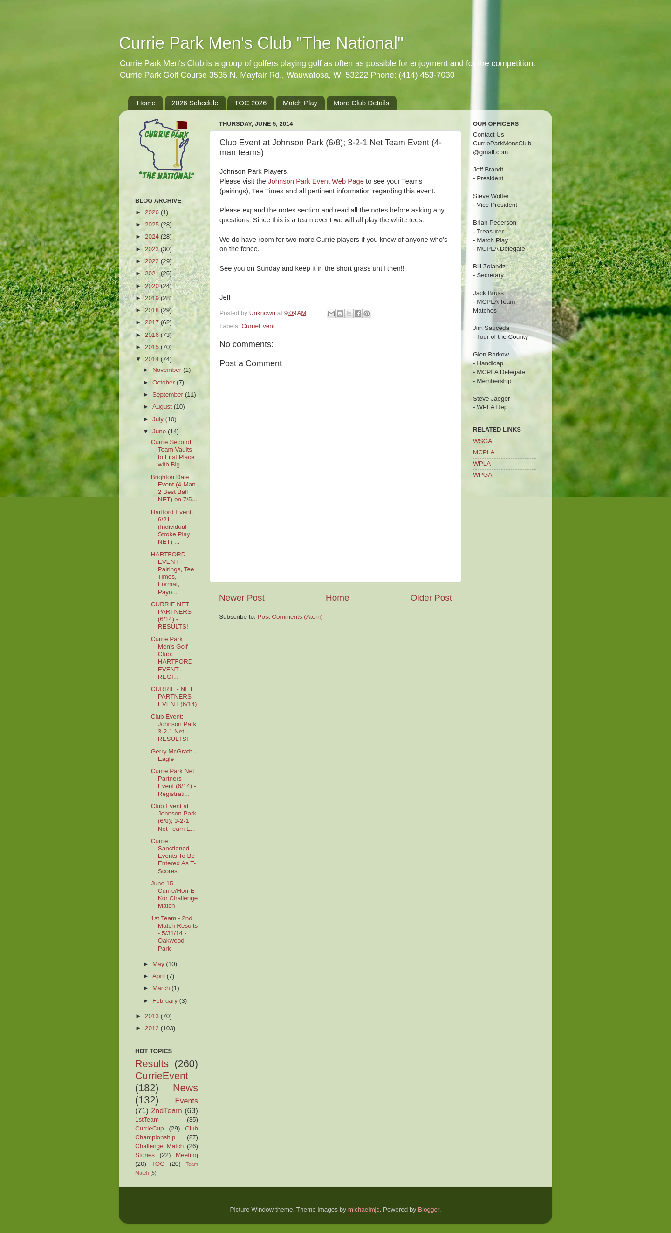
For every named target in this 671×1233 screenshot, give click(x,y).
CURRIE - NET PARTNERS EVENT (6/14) (174, 696)
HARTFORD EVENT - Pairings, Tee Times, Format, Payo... (172, 573)
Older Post (431, 598)
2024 (153, 236)
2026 (153, 212)
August (163, 406)
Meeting (187, 1154)
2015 (153, 346)
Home (146, 103)
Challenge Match (159, 1146)
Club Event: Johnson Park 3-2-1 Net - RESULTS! (174, 728)
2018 (153, 310)
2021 (153, 273)
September (168, 394)
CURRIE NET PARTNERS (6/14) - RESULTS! (171, 615)
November (167, 369)
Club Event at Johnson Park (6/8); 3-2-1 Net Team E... (174, 817)
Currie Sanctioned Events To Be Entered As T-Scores (173, 856)
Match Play (300, 103)
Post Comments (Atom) (290, 616)
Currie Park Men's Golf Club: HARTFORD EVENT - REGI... (172, 658)
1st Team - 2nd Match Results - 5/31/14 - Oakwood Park (174, 933)
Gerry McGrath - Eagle (174, 755)
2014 (153, 359)
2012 (153, 1028)
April (159, 976)
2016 (153, 334)
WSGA (482, 441)
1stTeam (147, 1119)
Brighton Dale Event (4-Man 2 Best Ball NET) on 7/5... (174, 488)
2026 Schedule (195, 103)
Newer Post (242, 598)
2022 (153, 261)
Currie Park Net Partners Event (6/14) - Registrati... (173, 782)
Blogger (428, 1209)
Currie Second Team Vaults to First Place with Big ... (173, 453)
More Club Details (361, 103)
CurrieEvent (257, 325)
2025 (153, 224)
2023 (153, 249)
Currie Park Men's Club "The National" (261, 43)
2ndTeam (166, 1110)
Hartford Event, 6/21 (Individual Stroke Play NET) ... (172, 527)
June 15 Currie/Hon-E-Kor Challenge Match (174, 895)
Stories (145, 1154)
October (164, 382)
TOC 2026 (250, 103)
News (185, 1088)
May (159, 963)
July (158, 419)
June (160, 431)
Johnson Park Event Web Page (316, 181)
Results (152, 1063)
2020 (153, 285)
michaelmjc (364, 1209)
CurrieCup (149, 1128)
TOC (157, 1163)
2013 (153, 1016)
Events (187, 1100)
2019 (153, 298)
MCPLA (484, 452)
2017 (153, 322)
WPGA (482, 474)
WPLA (482, 463)
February (165, 1000)
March (161, 988)
